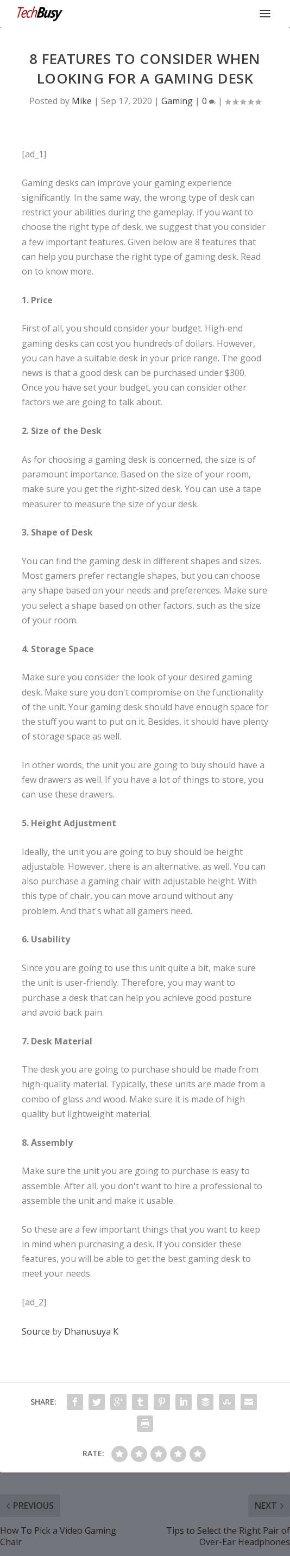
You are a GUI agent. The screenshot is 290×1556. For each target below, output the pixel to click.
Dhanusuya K (91, 1331)
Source (36, 1331)
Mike (82, 101)
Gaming (177, 101)
